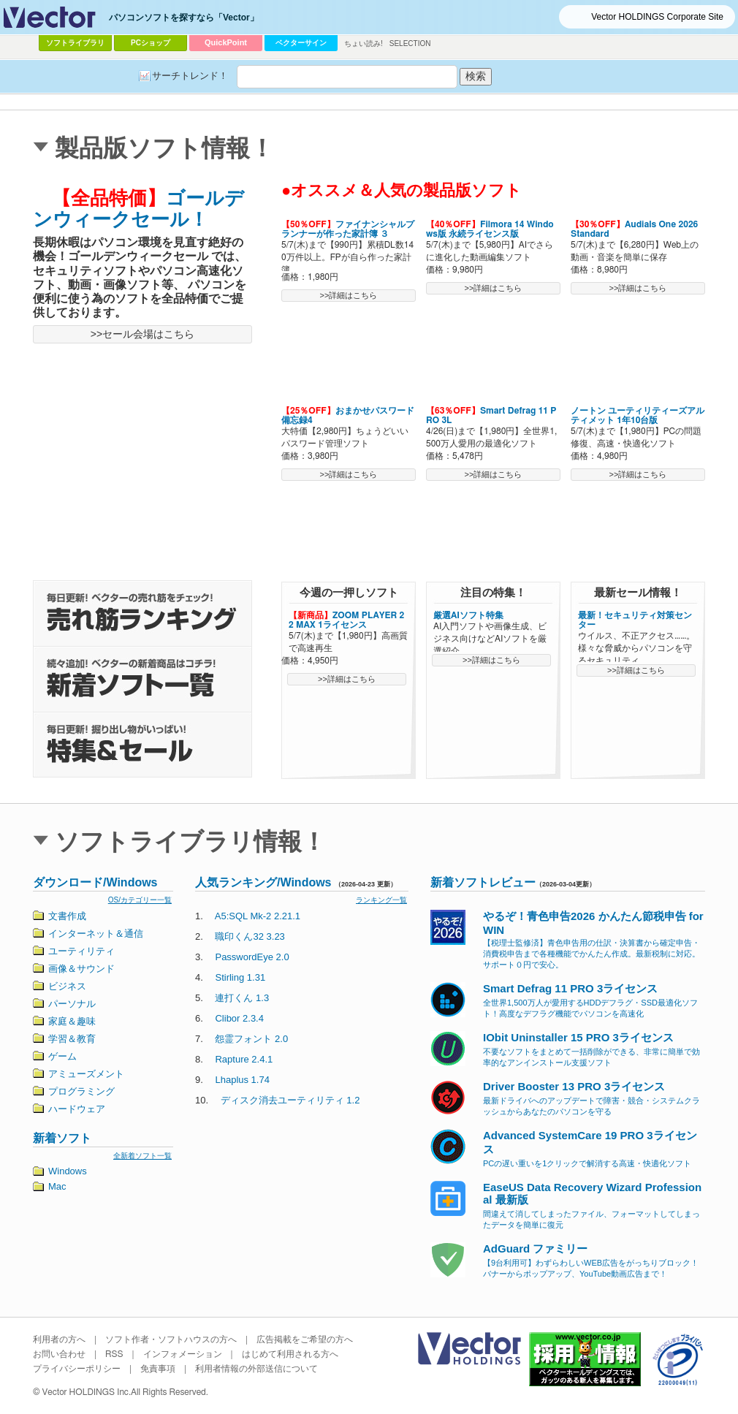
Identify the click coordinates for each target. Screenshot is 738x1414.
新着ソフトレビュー (483, 882)
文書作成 (67, 916)
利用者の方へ (59, 1339)
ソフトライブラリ (75, 43)
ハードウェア (76, 1108)
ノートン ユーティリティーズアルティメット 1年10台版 (637, 415)
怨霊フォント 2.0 (251, 1038)
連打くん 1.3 (242, 997)
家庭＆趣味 (72, 1021)
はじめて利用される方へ (290, 1354)
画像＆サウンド (81, 968)
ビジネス (67, 986)
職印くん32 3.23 (249, 936)
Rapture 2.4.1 (244, 1059)
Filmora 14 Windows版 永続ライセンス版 (490, 229)
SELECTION (410, 43)
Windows (67, 1171)
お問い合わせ (59, 1354)
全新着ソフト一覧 (142, 1156)
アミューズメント (86, 1073)
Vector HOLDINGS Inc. (86, 1392)
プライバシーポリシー (77, 1368)
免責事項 (157, 1368)
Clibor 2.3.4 (239, 1018)
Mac (57, 1186)
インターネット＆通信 (95, 933)
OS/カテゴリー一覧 (140, 900)
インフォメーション (182, 1354)
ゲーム (62, 1056)
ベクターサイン (301, 43)
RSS (114, 1354)
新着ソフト (62, 1138)
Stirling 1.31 (240, 977)
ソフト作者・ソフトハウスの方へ (171, 1339)
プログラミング (81, 1091)
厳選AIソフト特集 (468, 615)
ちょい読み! (363, 43)
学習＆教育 (72, 1038)
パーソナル (72, 1003)
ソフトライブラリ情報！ (190, 841)
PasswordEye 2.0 (252, 956)
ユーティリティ (81, 951)
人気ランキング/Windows (263, 882)
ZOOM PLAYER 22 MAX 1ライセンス (346, 620)
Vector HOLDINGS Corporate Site (657, 17)
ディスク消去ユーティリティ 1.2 (290, 1100)
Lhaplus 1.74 (242, 1079)
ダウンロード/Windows (95, 882)
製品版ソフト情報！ (164, 147)
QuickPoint (226, 42)
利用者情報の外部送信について (256, 1368)
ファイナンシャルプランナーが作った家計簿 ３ (347, 229)
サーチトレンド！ (190, 75)
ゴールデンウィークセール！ (138, 208)
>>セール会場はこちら (142, 334)
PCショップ (150, 43)
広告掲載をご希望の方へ (304, 1339)
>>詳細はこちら (349, 295)
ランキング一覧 (381, 900)
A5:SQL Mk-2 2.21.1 (257, 916)
